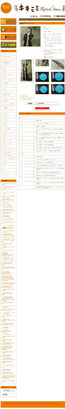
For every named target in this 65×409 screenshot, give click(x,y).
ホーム (21, 19)
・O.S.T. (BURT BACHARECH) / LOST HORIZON (7, 331)
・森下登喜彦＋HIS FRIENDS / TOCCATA (7, 228)
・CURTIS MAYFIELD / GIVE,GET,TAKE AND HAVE (8, 359)
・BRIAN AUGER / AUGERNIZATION (6, 216)
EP (3, 170)
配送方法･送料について (44, 403)
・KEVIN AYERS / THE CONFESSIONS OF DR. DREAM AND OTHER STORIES (7, 348)
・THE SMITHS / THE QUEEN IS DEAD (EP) (7, 286)
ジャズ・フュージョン (8, 92)
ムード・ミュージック (8, 111)
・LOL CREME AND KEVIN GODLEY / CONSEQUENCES (8, 283)
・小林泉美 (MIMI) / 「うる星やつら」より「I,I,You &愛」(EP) (8, 240)
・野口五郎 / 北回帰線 (7, 205)
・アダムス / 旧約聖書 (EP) (8, 225)
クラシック (5, 161)
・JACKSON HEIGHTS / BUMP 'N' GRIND (7, 355)
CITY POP (5, 119)
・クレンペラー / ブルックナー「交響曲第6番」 (8, 313)
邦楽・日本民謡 (6, 152)
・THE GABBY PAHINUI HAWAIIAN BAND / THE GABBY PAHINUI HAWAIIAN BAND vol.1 (8, 298)
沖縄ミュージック (7, 134)
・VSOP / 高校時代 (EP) (7, 207)
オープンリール (6, 172)
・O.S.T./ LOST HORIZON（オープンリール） (7, 219)
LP (3, 167)
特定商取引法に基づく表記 (21, 403)
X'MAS (4, 164)
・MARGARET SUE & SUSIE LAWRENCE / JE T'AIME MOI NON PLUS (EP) (8, 377)
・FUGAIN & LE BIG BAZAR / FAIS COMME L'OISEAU (8, 324)
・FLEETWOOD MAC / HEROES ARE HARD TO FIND (7, 294)
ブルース (5, 86)
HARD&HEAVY (6, 62)
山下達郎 (5, 125)
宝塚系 (4, 146)
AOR (4, 68)
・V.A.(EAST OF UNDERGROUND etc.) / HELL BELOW (8, 320)
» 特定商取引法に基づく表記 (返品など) (42, 110)
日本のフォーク (6, 116)
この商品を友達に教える (26, 99)
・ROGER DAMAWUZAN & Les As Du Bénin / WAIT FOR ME (8, 268)
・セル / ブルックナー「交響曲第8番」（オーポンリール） (8, 381)
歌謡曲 (4, 137)
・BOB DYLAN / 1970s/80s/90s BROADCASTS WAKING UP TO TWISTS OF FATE (8, 254)
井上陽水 (5, 131)
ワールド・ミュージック (8, 98)
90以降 (4, 77)
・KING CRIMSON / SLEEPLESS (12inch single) (8, 199)
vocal (4, 89)
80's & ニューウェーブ (8, 74)
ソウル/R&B (5, 83)
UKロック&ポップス (7, 53)
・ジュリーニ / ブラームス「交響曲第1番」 (7, 327)
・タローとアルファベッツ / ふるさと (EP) (8, 202)
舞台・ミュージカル (7, 143)
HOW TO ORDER (9, 403)
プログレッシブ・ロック (8, 59)
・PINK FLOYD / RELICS (7, 250)
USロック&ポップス (7, 56)
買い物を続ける (24, 96)
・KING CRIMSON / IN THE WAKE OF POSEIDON (8, 343)
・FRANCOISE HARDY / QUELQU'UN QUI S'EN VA (8, 373)
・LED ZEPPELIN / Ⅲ (7, 334)
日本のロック (6, 113)
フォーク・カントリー (8, 80)
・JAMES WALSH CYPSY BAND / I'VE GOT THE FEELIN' (7, 264)
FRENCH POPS (6, 95)
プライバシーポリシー (56, 403)
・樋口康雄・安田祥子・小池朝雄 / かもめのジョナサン (8, 310)
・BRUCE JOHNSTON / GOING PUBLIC (7, 213)
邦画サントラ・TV (7, 140)
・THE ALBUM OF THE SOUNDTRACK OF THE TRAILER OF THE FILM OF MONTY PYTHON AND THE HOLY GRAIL (8, 278)
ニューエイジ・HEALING (8, 103)
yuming (4, 122)
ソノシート (5, 175)
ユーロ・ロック (6, 65)
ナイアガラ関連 (6, 128)
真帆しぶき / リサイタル (35, 19)
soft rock (5, 71)
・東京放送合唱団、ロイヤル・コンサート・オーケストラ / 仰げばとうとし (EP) (8, 259)
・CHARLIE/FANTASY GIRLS (8, 186)
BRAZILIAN (5, 100)
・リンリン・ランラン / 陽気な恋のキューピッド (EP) (8, 196)
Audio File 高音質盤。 (8, 155)
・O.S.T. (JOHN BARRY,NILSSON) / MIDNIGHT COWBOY (6, 272)
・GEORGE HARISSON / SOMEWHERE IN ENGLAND (8, 210)
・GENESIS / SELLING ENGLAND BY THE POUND (8, 234)
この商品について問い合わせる (28, 97)
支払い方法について (32, 403)
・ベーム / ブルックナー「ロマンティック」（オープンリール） (8, 366)
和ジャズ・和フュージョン (9, 149)
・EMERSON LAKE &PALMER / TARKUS (6, 370)
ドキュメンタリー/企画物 (8, 158)
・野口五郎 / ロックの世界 (7, 237)
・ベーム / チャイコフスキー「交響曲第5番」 (8, 306)
